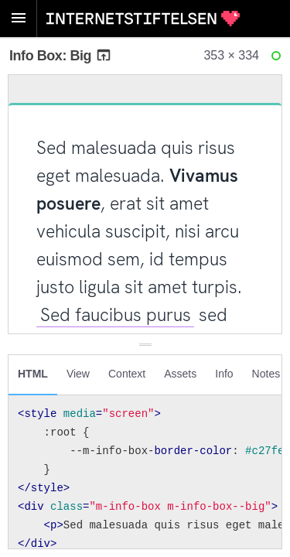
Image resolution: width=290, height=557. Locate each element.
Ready (278, 59)
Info (224, 373)
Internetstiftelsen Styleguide (143, 18)
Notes (266, 373)
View (78, 373)
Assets (180, 373)
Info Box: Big (60, 55)
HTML (33, 373)
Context (126, 373)
